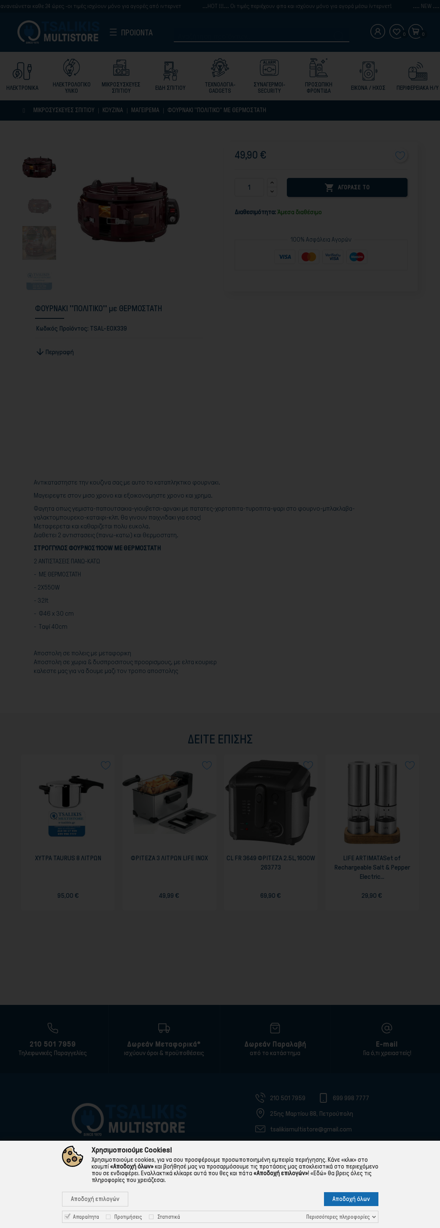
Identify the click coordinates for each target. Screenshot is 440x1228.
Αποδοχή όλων (351, 1199)
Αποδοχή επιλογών (95, 1199)
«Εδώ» (318, 1173)
